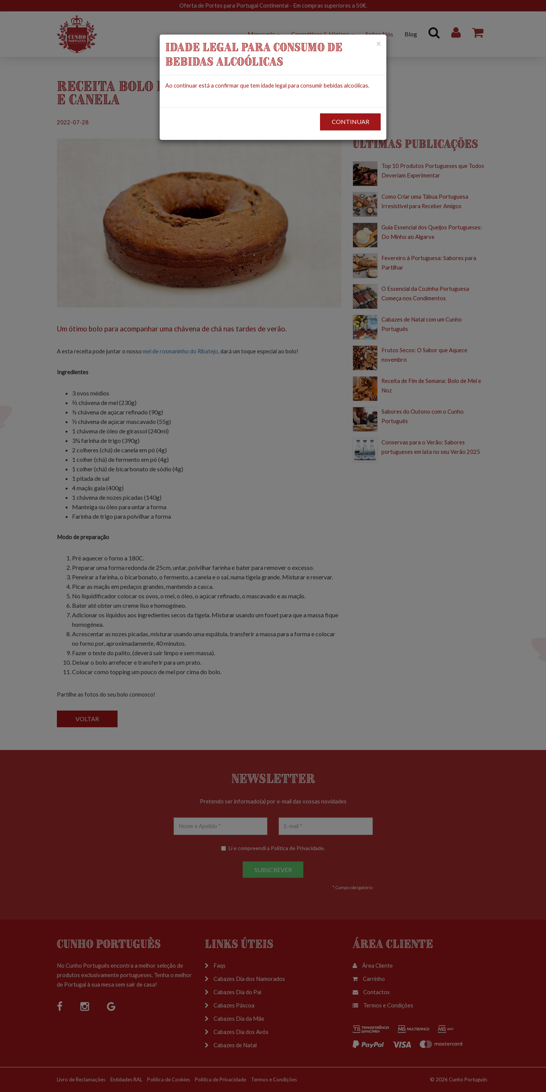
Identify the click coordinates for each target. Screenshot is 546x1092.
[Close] (378, 43)
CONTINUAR (350, 121)
